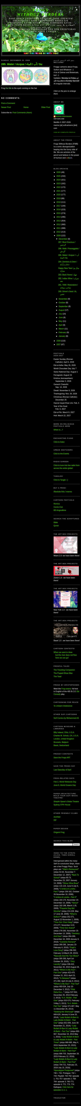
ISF (55, 820)
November (63, 299)
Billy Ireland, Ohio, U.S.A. (64, 732)
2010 (58, 232)
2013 (58, 221)
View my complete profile (64, 132)
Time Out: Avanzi (67, 928)
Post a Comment (8, 103)
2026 (58, 172)
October (62, 303)
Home (26, 107)
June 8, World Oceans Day (65, 785)
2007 (58, 344)
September (63, 306)
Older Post (45, 107)
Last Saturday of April (62, 770)
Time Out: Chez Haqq (63, 922)
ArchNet (57, 817)
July (60, 314)
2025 (58, 176)
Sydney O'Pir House (62, 805)
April (60, 325)
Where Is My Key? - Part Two (66, 984)
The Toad (57, 676)
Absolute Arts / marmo (63, 492)
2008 (58, 341)
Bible (56, 522)
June (61, 317)
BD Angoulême (60, 510)
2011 (58, 228)
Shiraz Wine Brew (70, 883)
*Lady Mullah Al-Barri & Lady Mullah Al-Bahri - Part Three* (66, 1039)
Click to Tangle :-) (61, 480)
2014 (58, 217)
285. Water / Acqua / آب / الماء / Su (21, 64)
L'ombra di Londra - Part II (65, 897)
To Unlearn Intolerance (63, 706)
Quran (56, 526)
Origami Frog (59, 832)
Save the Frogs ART (62, 758)
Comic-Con (58, 507)
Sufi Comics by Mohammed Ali (66, 718)
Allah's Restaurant (70, 869)
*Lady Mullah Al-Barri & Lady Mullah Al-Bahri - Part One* (66, 1020)
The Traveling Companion (64, 670)
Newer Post (6, 107)
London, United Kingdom (64, 739)
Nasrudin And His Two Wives (66, 956)
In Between (64, 978)
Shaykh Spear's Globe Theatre (66, 802)
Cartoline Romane (67, 942)
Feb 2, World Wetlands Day (65, 782)
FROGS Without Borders (40, 12)
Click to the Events (61, 454)
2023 (58, 183)
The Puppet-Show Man (63, 673)
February (62, 332)
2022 (58, 187)
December (63, 239)
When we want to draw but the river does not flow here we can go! (65, 655)
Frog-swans (66, 689)
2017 (58, 206)
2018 (58, 202)
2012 (58, 224)
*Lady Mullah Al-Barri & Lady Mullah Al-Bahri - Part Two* (66, 1028)
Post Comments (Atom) (22, 113)
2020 (58, 195)
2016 (58, 210)
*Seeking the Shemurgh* (64, 1012)
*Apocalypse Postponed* (64, 1070)
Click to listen (59, 442)
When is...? (58, 430)
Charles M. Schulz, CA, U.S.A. (66, 736)
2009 (58, 236)
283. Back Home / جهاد (67, 275)
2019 (58, 198)
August (62, 310)
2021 (58, 191)
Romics (57, 504)
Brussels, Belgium (61, 742)
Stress (75, 903)
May (60, 321)
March (61, 329)
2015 (58, 213)
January (62, 336)
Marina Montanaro (64, 116)
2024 (58, 180)
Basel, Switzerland (61, 745)
